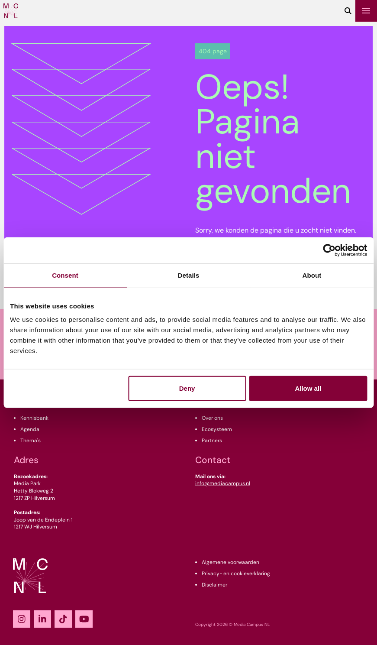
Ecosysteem (217, 429)
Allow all (308, 388)
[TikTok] (63, 619)
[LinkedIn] (42, 619)
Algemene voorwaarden (230, 562)
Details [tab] (189, 275)
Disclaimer (214, 584)
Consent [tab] (65, 275)
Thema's (30, 440)
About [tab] (312, 275)
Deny (187, 388)
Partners (212, 440)
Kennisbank (34, 418)
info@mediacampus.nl (222, 483)
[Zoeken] (348, 10)
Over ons (212, 418)
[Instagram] (21, 619)
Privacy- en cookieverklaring (236, 573)
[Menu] (366, 11)
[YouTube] (84, 619)
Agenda (29, 429)
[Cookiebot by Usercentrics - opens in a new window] (329, 249)
